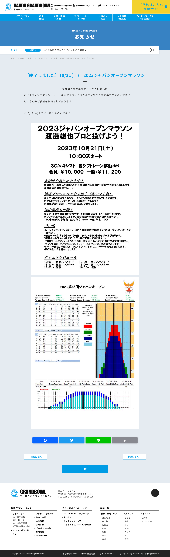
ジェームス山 (147, 521)
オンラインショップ (72, 521)
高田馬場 (106, 517)
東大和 (105, 521)
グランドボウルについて (74, 508)
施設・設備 (41, 517)
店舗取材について (71, 554)
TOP (13, 58)
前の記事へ (36, 456)
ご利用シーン (19, 520)
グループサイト (59, 9)
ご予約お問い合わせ (22, 526)
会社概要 (67, 517)
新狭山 (105, 525)
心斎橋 (144, 517)
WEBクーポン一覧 (21, 530)
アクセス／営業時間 (109, 5)
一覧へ (85, 468)
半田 (127, 528)
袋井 (104, 535)
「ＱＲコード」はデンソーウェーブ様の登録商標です (140, 554)
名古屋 (128, 517)
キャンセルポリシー (109, 554)
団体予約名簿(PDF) (61, 5)
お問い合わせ (42, 535)
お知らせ (21, 58)
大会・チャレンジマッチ (37, 58)
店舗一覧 (104, 508)
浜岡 (104, 539)
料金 (15, 534)
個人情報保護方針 (89, 554)
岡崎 (127, 525)
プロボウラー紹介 (44, 528)
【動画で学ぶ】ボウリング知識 (77, 524)
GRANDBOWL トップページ (76, 513)
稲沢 (127, 521)
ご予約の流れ (19, 516)
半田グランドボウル (21, 508)
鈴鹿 (127, 539)
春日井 (128, 532)
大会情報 (40, 521)
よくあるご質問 (20, 523)
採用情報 (40, 531)
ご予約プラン (19, 513)
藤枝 (104, 532)
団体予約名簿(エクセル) (85, 5)
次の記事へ (133, 456)
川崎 (104, 528)
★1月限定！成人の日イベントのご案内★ (65, 50)
